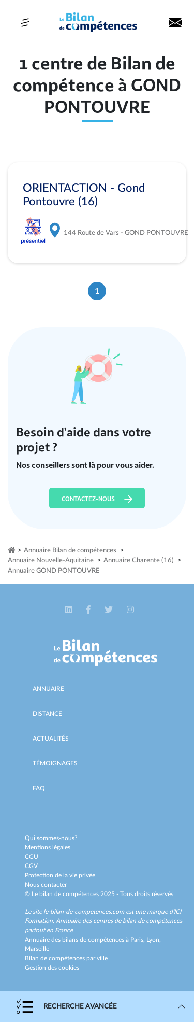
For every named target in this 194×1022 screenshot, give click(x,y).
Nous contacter (46, 885)
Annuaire (48, 689)
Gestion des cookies (52, 967)
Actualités (51, 738)
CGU (31, 857)
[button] (69, 609)
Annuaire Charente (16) (138, 560)
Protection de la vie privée (60, 875)
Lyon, (153, 939)
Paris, (138, 939)
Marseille (37, 949)
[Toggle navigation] (25, 22)
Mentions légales (47, 847)
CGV (31, 866)
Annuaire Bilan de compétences (70, 550)
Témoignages (55, 763)
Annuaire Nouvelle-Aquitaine (51, 560)
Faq (39, 788)
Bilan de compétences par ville (66, 958)
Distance (47, 714)
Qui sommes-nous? (51, 838)
